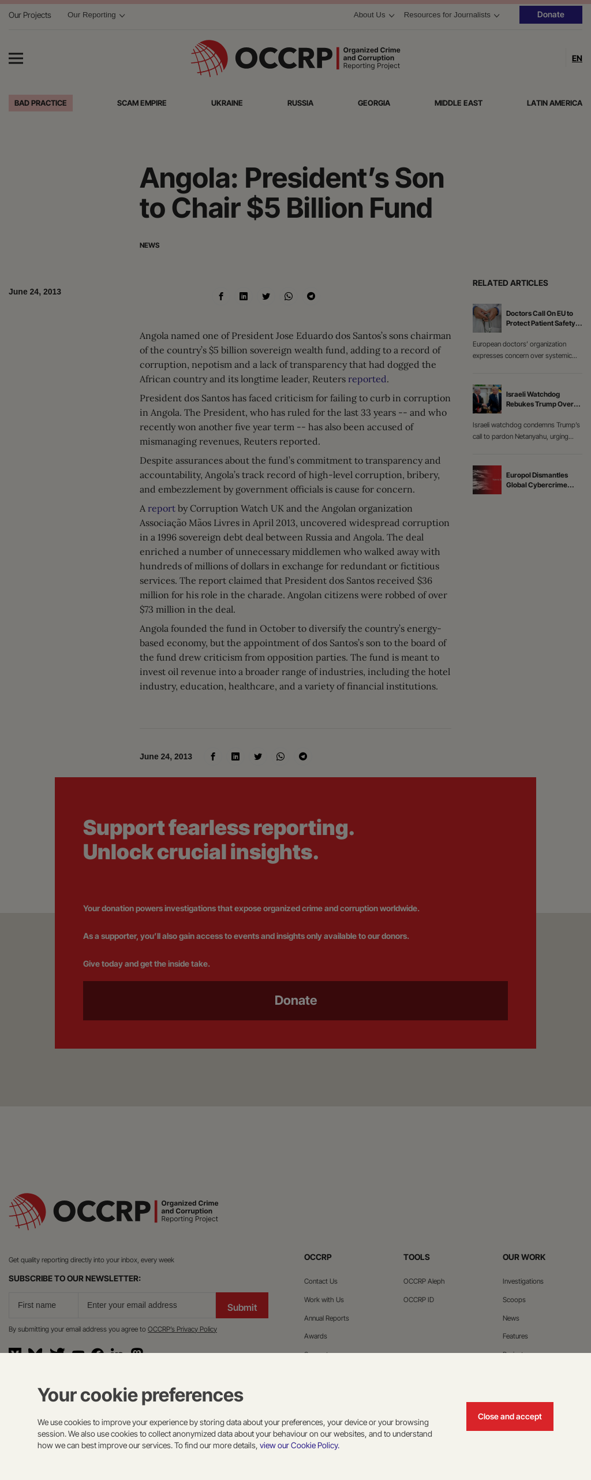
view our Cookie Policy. (299, 1445)
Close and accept (510, 1416)
